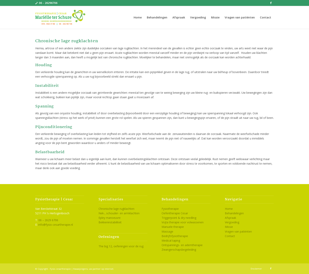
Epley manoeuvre (110, 218)
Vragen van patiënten (238, 231)
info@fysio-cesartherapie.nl (55, 224)
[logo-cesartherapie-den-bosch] (60, 17)
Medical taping (171, 240)
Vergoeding (232, 222)
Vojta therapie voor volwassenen (183, 222)
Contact (230, 236)
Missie (229, 227)
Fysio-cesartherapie (60, 268)
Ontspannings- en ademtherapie (182, 245)
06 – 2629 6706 (48, 220)
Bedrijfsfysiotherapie (175, 236)
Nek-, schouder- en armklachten (119, 213)
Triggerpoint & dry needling (179, 218)
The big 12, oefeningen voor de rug (121, 246)
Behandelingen (234, 213)
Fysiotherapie (170, 209)
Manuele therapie (173, 227)
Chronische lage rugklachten (116, 209)
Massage (167, 231)
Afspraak (230, 218)
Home (229, 209)
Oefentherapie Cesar (175, 213)
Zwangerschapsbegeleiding (179, 249)
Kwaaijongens (80, 268)
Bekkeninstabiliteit (110, 222)
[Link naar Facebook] (271, 3)
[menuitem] (137, 17)
